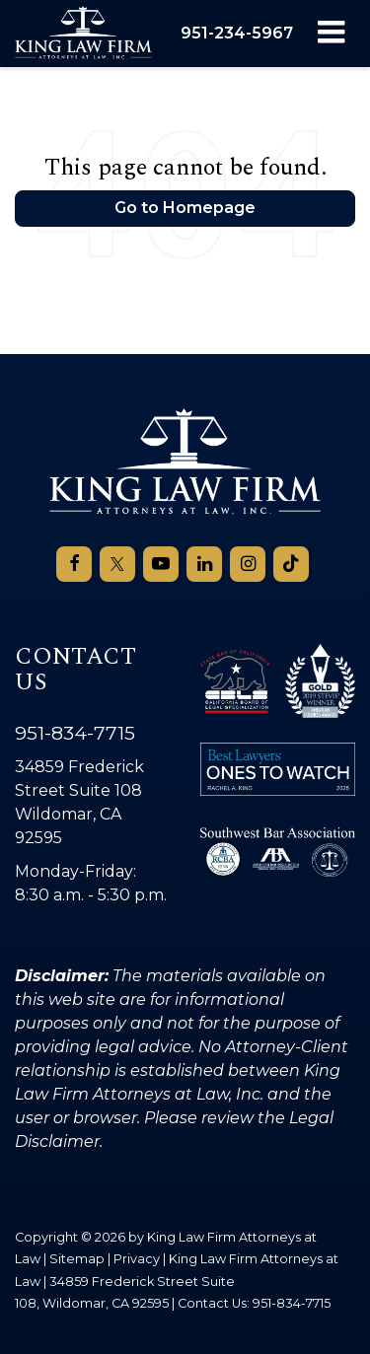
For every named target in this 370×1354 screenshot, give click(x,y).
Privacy (136, 1258)
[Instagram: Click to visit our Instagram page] (247, 564)
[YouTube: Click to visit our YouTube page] (161, 564)
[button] (237, 33)
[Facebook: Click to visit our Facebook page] (74, 564)
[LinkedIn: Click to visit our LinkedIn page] (204, 564)
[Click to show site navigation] (331, 33)
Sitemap (77, 1258)
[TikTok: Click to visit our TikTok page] (291, 564)
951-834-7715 (75, 733)
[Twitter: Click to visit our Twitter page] (117, 564)
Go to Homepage (185, 207)
